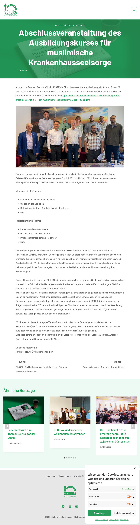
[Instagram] (70, 506)
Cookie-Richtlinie (101, 520)
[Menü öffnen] (134, 9)
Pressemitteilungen (75, 25)
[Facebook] (63, 506)
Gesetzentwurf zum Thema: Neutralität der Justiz (21, 433)
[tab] (64, 457)
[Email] (76, 506)
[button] (134, 468)
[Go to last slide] (7, 426)
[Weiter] (133, 426)
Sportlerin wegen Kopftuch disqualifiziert (98, 364)
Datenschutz (114, 520)
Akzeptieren (99, 513)
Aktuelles (60, 25)
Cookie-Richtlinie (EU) (84, 476)
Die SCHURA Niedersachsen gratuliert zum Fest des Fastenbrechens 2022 (42, 366)
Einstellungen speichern (123, 513)
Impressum (124, 520)
